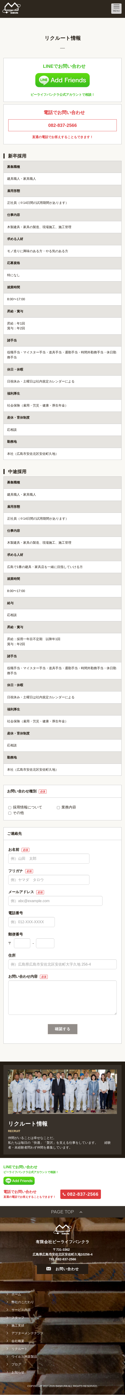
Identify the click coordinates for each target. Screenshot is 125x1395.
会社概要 (17, 1341)
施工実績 (17, 1325)
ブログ (16, 1364)
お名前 (18, 850)
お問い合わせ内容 (28, 977)
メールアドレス (26, 892)
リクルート (19, 1349)
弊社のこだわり (22, 1302)
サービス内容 (21, 1310)
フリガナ (20, 871)
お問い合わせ (62, 1269)
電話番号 (15, 913)
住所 (12, 955)
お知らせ (17, 1372)
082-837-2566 (62, 125)
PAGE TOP (62, 1211)
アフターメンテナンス (27, 1333)
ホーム (16, 1294)
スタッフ (17, 1317)
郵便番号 (15, 934)
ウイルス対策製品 (24, 1356)
